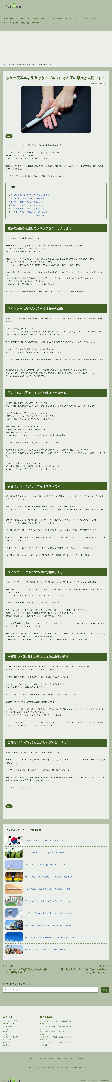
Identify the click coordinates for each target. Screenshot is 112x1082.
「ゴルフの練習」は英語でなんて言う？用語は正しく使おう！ (39, 889)
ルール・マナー (95, 18)
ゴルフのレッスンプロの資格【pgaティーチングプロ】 (36, 865)
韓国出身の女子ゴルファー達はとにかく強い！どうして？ (38, 840)
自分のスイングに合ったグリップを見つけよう (29, 215)
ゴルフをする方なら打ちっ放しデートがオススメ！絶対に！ (38, 877)
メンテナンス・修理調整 (10, 23)
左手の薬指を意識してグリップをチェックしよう (30, 195)
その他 (11, 64)
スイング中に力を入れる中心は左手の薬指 (27, 198)
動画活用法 (35, 23)
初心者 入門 (25, 23)
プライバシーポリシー (64, 1068)
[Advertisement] (56, 46)
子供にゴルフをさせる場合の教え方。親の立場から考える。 (38, 901)
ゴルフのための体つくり (40, 18)
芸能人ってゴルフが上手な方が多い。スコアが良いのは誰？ (38, 913)
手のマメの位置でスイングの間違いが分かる (28, 202)
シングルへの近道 (57, 18)
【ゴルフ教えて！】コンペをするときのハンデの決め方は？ (38, 853)
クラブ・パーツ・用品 (23, 18)
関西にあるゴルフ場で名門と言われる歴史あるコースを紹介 (38, 925)
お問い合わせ (78, 1068)
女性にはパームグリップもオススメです (26, 205)
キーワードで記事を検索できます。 (17, 984)
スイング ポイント (71, 18)
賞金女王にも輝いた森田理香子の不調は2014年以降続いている (40, 937)
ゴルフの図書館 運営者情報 (45, 1068)
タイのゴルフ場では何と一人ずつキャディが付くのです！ (38, 949)
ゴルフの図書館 (8, 18)
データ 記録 (84, 18)
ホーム (5, 64)
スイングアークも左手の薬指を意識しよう (27, 209)
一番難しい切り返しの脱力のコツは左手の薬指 (29, 212)
